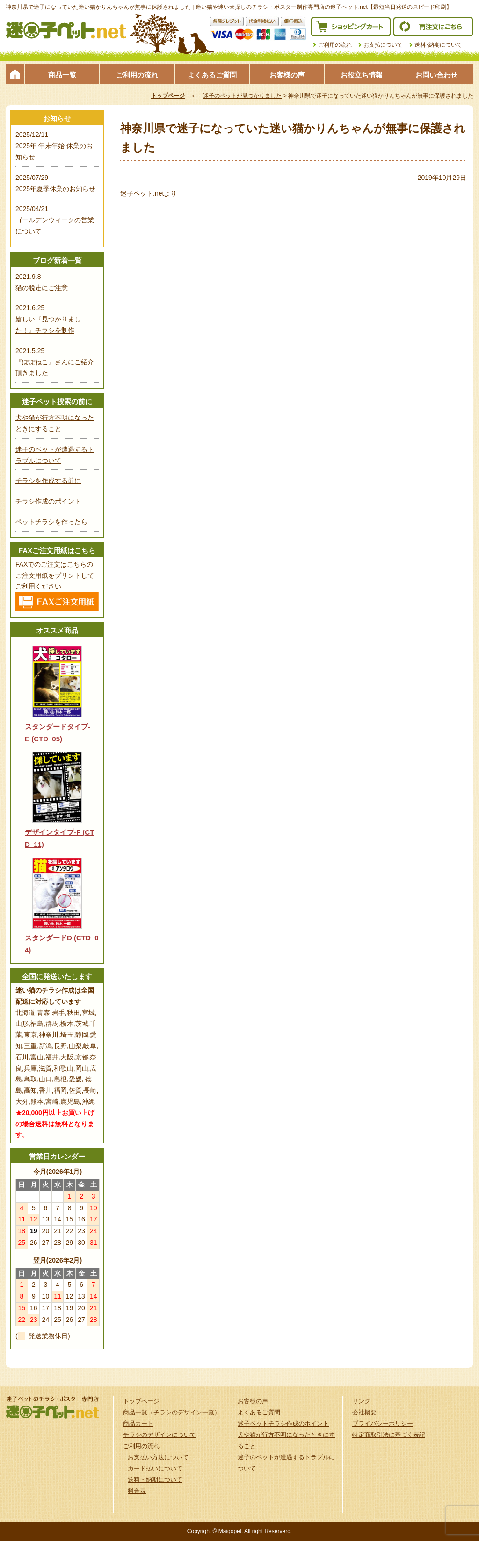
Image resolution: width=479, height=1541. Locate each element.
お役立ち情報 (362, 75)
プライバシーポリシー (382, 1423)
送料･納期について (438, 45)
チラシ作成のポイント (48, 501)
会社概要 (364, 1412)
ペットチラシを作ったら (51, 522)
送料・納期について (155, 1479)
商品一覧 (62, 75)
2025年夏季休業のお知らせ (55, 188)
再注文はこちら (433, 26)
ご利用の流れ (335, 45)
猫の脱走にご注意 (41, 287)
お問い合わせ (436, 75)
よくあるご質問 (212, 75)
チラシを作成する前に (48, 480)
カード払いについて (155, 1468)
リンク (361, 1401)
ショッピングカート (351, 26)
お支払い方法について (158, 1457)
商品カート (138, 1423)
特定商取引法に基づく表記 (388, 1434)
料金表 (137, 1490)
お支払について (383, 45)
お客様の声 (287, 75)
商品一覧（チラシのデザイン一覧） (171, 1412)
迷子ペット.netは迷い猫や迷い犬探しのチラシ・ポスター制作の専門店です (66, 30)
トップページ (15, 74)
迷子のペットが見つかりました (242, 95)
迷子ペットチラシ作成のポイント (283, 1423)
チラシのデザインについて (159, 1434)
